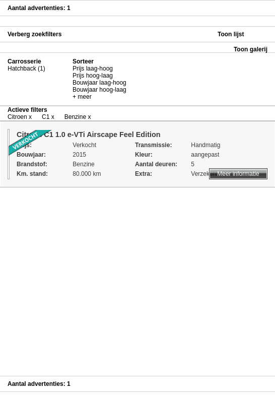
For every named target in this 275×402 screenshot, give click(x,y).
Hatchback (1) (26, 68)
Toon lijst (231, 34)
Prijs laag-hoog (93, 68)
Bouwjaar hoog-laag (99, 89)
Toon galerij (250, 49)
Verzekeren (206, 173)
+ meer (82, 96)
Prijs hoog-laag (93, 75)
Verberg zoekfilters (34, 34)
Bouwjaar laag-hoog (99, 82)
